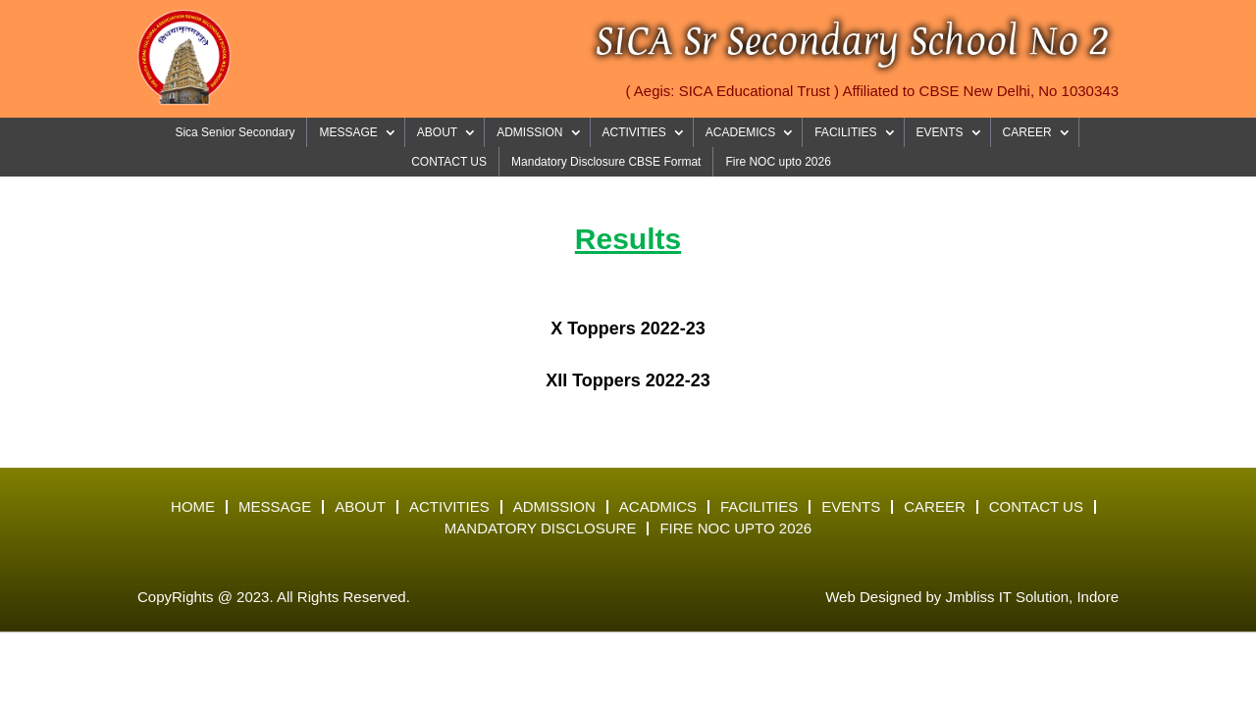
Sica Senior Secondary (234, 132)
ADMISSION (529, 132)
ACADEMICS (740, 132)
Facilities (759, 507)
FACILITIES (845, 132)
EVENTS (940, 132)
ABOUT (437, 132)
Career (935, 507)
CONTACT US (449, 162)
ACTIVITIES (634, 132)
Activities (449, 507)
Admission (554, 507)
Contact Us (1036, 507)
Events (850, 507)
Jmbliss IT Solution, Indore (1032, 596)
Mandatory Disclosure (541, 528)
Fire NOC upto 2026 (777, 162)
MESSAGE (348, 132)
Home (193, 507)
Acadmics (658, 507)
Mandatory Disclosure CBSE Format (606, 162)
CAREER (1027, 132)
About (360, 507)
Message (274, 507)
